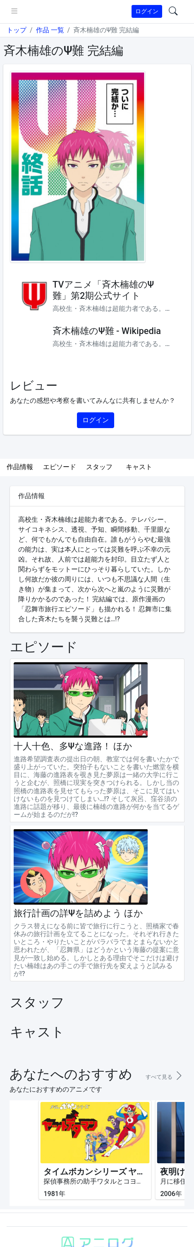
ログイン (146, 11)
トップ (16, 30)
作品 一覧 (50, 30)
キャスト (139, 467)
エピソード (59, 467)
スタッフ (99, 467)
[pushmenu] (14, 11)
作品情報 (20, 467)
